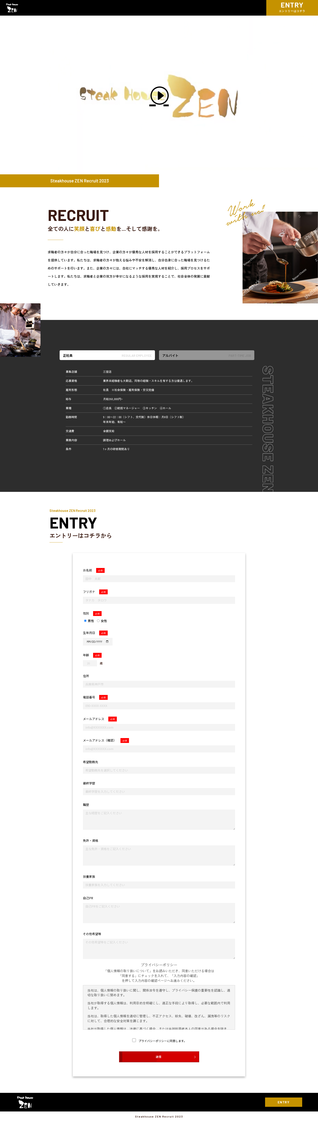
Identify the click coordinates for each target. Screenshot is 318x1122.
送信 (158, 1057)
